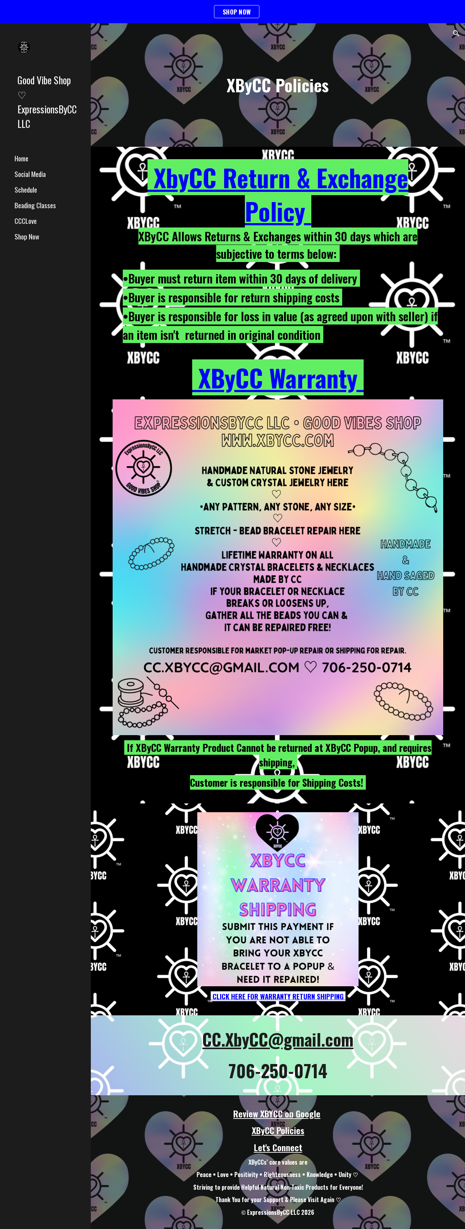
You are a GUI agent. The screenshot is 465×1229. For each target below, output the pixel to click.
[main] (278, 85)
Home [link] (21, 158)
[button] (456, 33)
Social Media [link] (30, 174)
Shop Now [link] (27, 236)
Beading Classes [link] (35, 205)
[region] (232, 11)
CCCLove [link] (26, 221)
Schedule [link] (26, 189)
